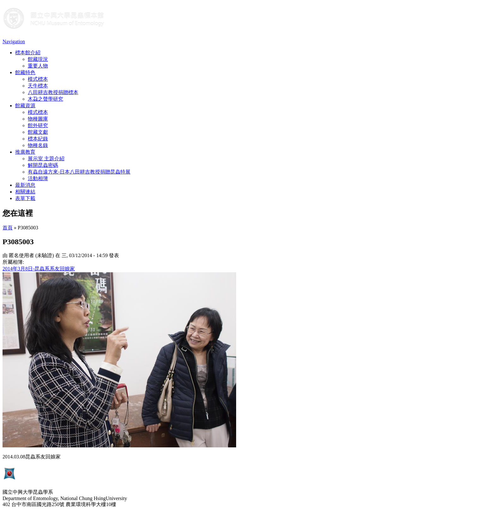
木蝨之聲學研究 (45, 99)
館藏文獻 (38, 132)
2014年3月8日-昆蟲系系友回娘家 (39, 268)
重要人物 (38, 65)
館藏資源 (25, 105)
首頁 (8, 227)
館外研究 (38, 125)
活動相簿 (38, 178)
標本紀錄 (38, 138)
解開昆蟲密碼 (43, 165)
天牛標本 (38, 85)
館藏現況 (38, 59)
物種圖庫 (38, 118)
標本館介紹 (27, 52)
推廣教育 (25, 152)
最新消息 (25, 185)
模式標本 (38, 79)
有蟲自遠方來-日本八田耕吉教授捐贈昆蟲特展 (79, 171)
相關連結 (25, 191)
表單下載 (25, 198)
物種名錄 (38, 145)
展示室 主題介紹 (46, 158)
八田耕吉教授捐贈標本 (53, 92)
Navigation (14, 41)
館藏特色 (25, 72)
